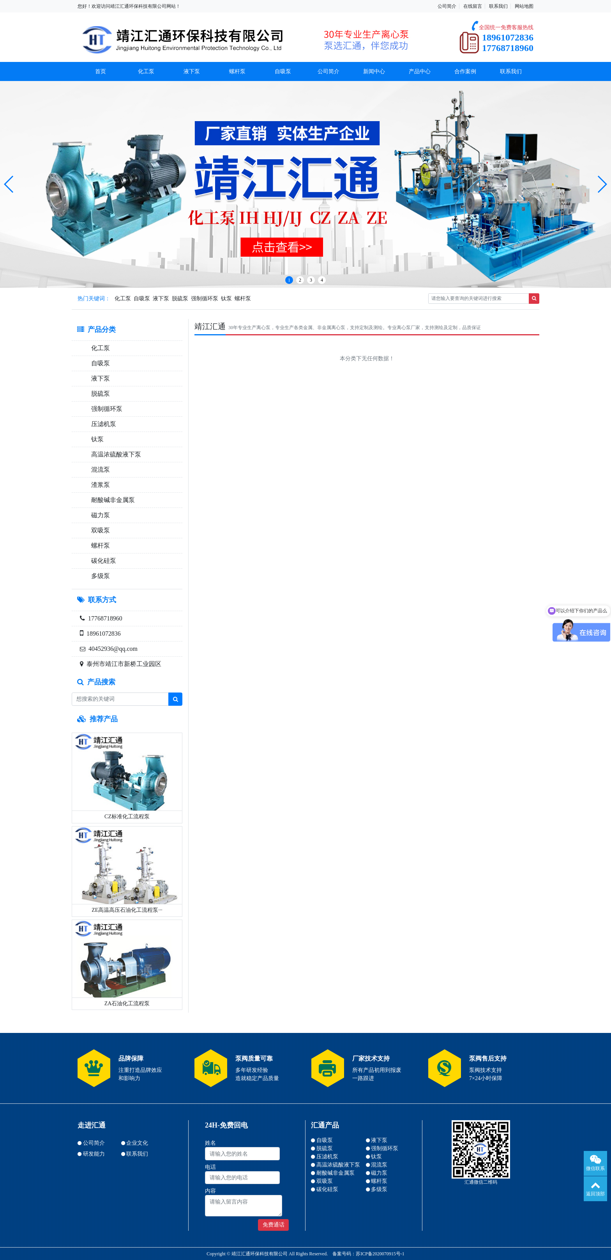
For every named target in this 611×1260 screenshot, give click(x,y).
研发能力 (94, 1154)
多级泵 (99, 576)
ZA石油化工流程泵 (127, 1003)
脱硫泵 (180, 298)
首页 (100, 71)
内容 (210, 1191)
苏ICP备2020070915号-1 (380, 1253)
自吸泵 (283, 71)
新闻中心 (374, 71)
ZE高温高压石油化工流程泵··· (127, 910)
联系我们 (498, 6)
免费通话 (273, 1225)
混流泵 (99, 469)
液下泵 (192, 71)
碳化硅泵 (102, 560)
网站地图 (524, 6)
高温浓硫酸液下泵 (114, 454)
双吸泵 (99, 530)
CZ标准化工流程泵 (127, 816)
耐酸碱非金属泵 (111, 500)
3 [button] (311, 280)
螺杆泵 (237, 71)
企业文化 (137, 1143)
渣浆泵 (99, 484)
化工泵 (146, 71)
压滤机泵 (102, 424)
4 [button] (322, 280)
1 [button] (289, 280)
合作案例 (465, 71)
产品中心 (420, 71)
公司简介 (447, 6)
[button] (9, 184)
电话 (210, 1167)
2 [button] (300, 280)
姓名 (210, 1143)
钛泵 (226, 298)
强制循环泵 (204, 298)
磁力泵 (99, 515)
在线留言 (472, 6)
